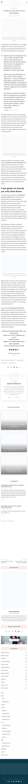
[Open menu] (1, 2)
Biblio (2, 740)
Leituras (3, 707)
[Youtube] (17, 397)
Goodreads (16, 343)
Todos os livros (4, 685)
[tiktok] (16, 781)
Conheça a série (4, 664)
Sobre (2, 695)
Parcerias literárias (6, 725)
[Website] (8, 397)
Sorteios (3, 682)
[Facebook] (10, 397)
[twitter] (8, 781)
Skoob (10, 343)
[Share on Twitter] (11, 367)
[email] (21, 781)
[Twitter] (9, 631)
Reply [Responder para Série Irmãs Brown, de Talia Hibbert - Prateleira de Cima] (3, 515)
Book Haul (3, 658)
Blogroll (3, 751)
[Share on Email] (20, 367)
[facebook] (6, 781)
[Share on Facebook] (8, 367)
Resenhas (14, 8)
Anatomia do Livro (5, 652)
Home (2, 692)
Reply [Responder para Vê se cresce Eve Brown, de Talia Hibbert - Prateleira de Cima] (3, 499)
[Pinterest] (14, 397)
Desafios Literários (5, 667)
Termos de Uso (4, 754)
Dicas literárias (4, 670)
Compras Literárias (5, 661)
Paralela (16, 339)
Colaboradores (5, 701)
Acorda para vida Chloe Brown (8, 360)
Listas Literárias (4, 676)
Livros (2, 722)
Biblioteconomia (4, 655)
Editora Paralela (13, 110)
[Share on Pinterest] (14, 367)
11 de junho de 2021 (14, 15)
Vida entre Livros (4, 688)
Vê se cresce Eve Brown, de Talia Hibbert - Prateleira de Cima (13, 486)
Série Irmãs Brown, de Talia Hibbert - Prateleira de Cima (11, 507)
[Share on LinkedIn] (17, 367)
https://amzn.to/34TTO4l (17, 346)
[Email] (19, 397)
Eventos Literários (5, 673)
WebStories (3, 749)
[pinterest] (13, 781)
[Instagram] (12, 397)
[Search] (26, 2)
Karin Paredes (14, 384)
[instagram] (11, 781)
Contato (3, 704)
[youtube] (18, 781)
